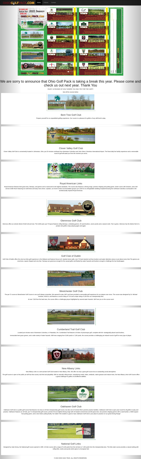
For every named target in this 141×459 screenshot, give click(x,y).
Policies (46, 2)
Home (39, 2)
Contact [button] (54, 2)
